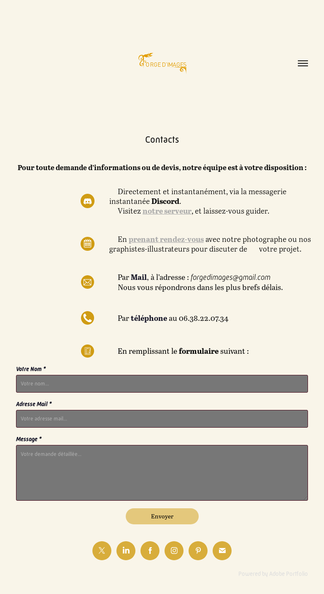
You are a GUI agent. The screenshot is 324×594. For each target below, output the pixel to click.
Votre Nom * (31, 369)
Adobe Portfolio (288, 573)
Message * (29, 439)
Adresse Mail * (34, 404)
